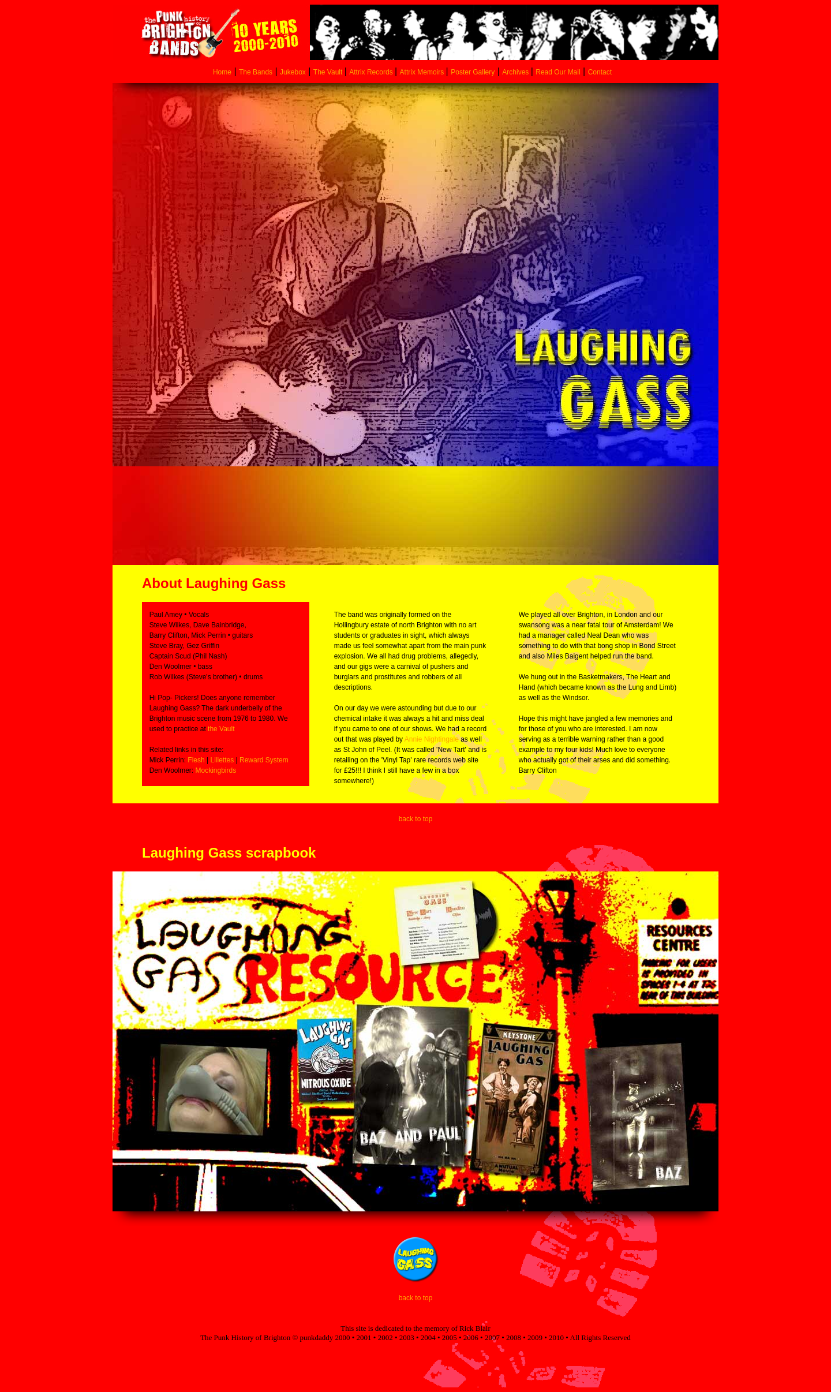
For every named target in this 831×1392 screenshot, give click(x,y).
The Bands (255, 72)
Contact (600, 72)
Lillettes (222, 760)
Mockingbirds (215, 770)
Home (222, 72)
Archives (516, 72)
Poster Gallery (473, 72)
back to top (416, 819)
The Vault (329, 72)
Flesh (196, 760)
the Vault (221, 729)
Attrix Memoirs (423, 72)
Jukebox (293, 72)
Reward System (264, 760)
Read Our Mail (558, 72)
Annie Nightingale (432, 739)
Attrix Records (370, 72)
